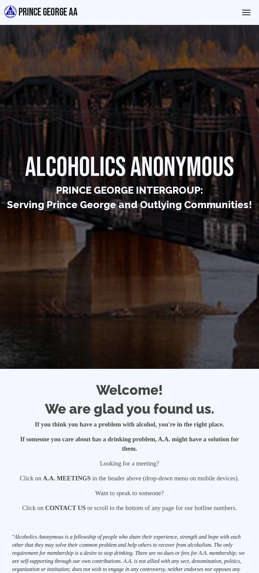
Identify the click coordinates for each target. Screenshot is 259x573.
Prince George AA (41, 12)
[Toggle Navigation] (246, 12)
